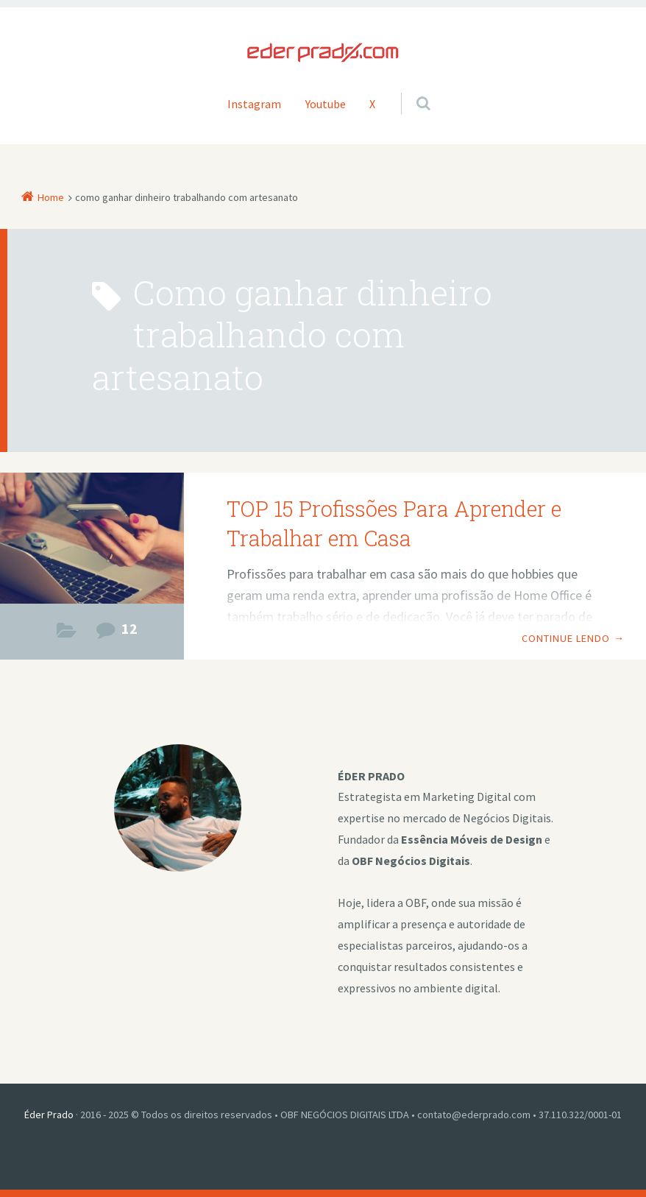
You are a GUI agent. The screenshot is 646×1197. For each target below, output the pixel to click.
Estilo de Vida (66, 634)
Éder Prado (49, 1114)
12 (129, 628)
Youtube (325, 103)
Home (51, 197)
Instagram (254, 103)
